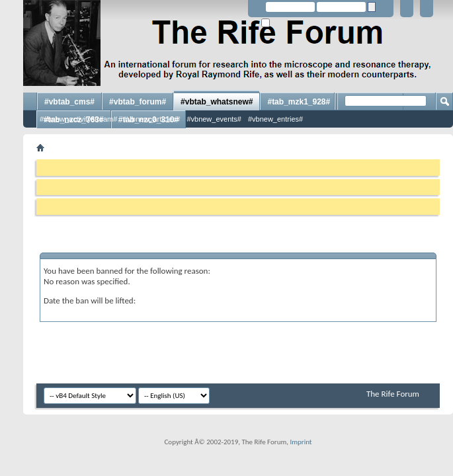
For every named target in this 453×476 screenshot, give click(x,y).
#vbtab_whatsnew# (217, 101)
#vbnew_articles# (152, 119)
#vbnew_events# (213, 119)
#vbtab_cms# (69, 101)
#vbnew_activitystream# (78, 119)
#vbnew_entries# (275, 119)
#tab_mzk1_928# (298, 101)
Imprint (300, 442)
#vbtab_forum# (137, 101)
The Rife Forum (392, 394)
